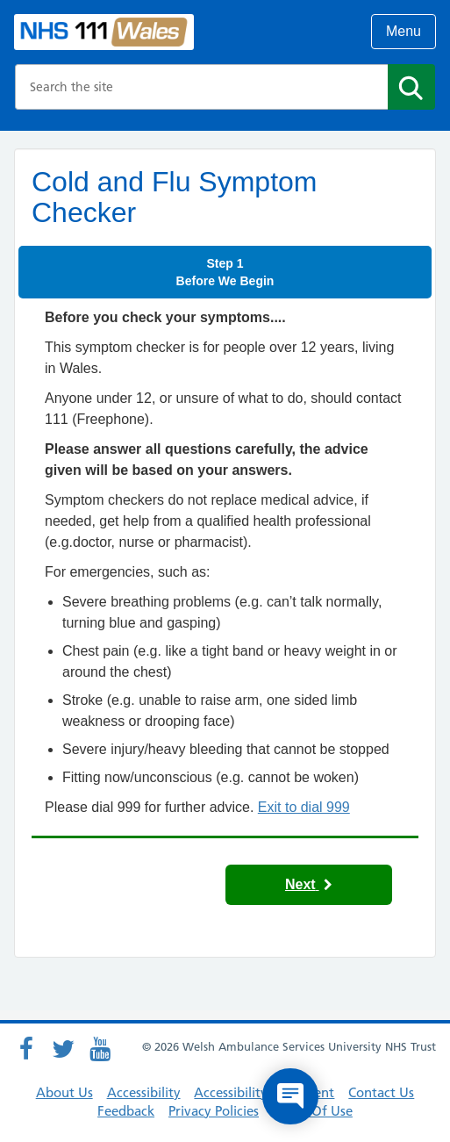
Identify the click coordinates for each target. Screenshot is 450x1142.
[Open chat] (290, 1096)
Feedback (125, 1110)
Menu (403, 31)
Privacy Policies (213, 1110)
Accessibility (144, 1092)
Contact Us (381, 1092)
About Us (64, 1092)
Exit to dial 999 (304, 807)
